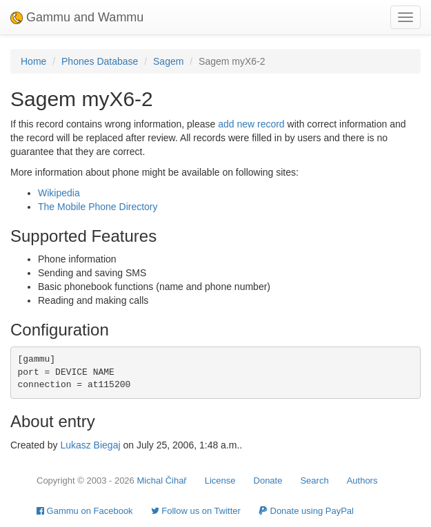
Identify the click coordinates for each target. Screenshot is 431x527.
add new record (251, 124)
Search (314, 480)
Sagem (168, 61)
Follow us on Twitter (196, 511)
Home (33, 61)
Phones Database (99, 61)
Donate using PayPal (306, 511)
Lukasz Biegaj (90, 445)
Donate (268, 480)
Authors (362, 480)
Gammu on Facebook (85, 511)
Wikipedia (59, 192)
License (220, 480)
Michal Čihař (161, 480)
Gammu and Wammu (76, 17)
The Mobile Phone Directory (98, 206)
